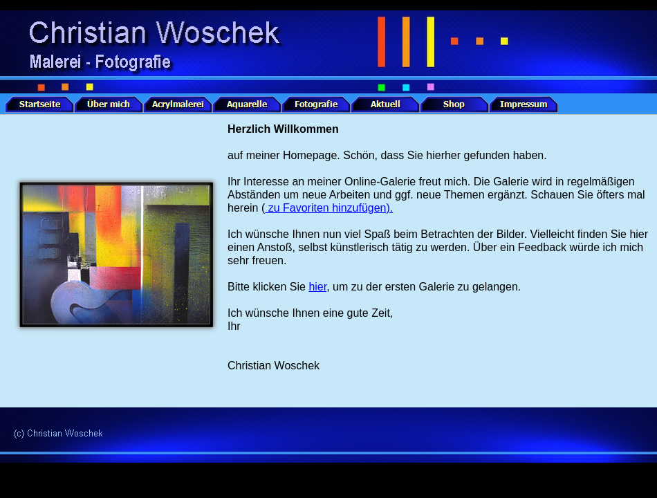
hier (317, 287)
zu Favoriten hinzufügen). (329, 208)
